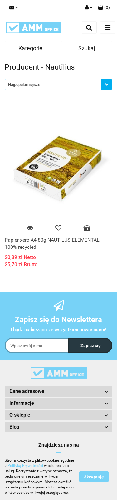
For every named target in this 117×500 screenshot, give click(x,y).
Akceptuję (94, 476)
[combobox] (58, 84)
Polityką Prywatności (25, 465)
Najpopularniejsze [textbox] (24, 84)
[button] (103, 8)
